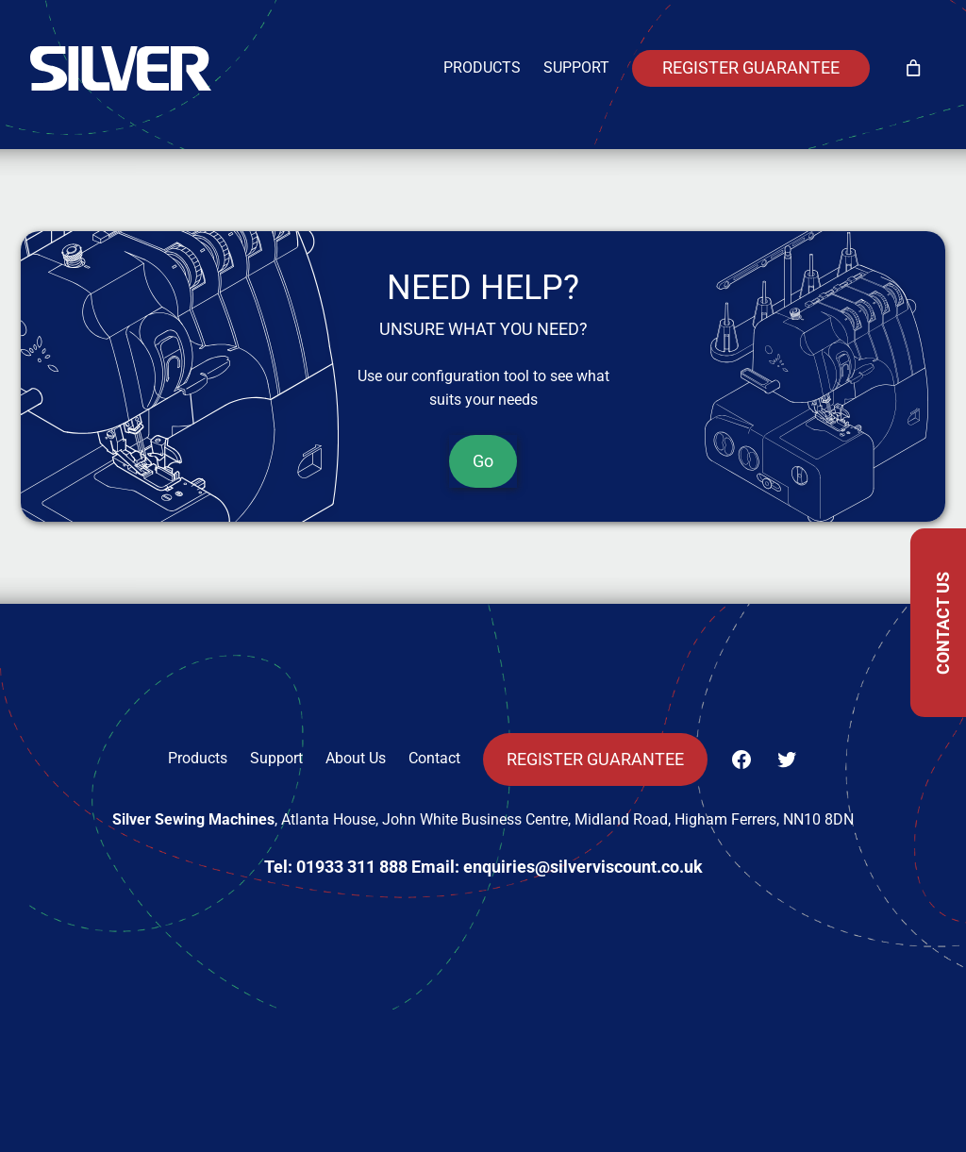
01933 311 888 (352, 867)
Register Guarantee (751, 67)
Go (483, 461)
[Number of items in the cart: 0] (913, 69)
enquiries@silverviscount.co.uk (583, 867)
